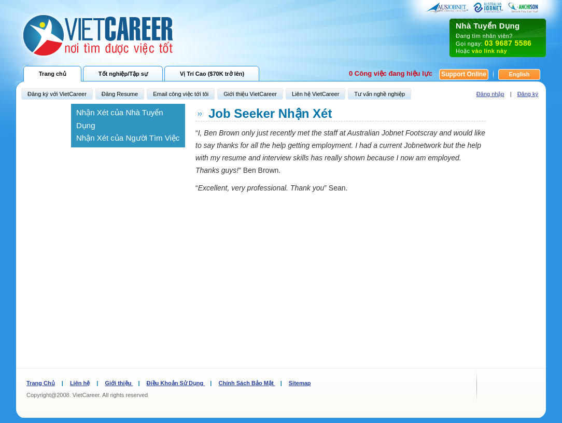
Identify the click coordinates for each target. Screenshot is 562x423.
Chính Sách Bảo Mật (246, 383)
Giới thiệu (119, 383)
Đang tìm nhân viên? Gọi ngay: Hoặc (498, 37)
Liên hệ (80, 383)
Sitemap (300, 383)
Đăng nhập (490, 94)
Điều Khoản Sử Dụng (176, 383)
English (519, 74)
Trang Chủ (40, 383)
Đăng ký (527, 94)
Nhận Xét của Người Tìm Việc (127, 137)
